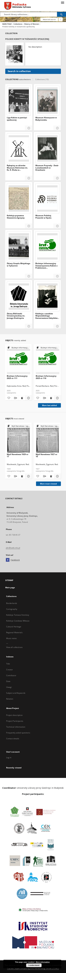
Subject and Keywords (15, 693)
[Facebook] (7, 560)
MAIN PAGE (7, 24)
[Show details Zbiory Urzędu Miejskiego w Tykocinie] (28, 276)
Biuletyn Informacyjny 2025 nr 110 (46, 377)
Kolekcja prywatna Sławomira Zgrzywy (16, 216)
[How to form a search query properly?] (61, 19)
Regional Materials (14, 632)
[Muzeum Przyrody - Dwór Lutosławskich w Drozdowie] (47, 148)
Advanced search (49, 19)
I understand (33, 965)
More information (43, 962)
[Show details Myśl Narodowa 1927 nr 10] (57, 476)
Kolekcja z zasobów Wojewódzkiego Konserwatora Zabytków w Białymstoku (46, 316)
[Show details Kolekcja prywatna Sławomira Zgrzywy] (28, 226)
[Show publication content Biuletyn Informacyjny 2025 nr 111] (22, 398)
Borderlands (11, 603)
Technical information (15, 727)
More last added (49, 405)
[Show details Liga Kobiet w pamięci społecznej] (28, 128)
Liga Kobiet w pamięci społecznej (17, 119)
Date (8, 681)
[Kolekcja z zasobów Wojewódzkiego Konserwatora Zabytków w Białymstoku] (47, 296)
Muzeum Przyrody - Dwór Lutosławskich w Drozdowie (46, 167)
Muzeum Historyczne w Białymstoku (46, 119)
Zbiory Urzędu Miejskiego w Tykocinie (18, 264)
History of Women (31, 24)
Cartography (11, 609)
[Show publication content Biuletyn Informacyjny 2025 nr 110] (51, 398)
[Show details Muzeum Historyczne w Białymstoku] (57, 128)
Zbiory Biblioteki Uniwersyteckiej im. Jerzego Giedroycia (16, 316)
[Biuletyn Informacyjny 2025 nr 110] (47, 360)
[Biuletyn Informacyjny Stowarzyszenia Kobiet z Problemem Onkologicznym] (47, 246)
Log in (8, 757)
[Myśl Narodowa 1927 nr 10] (47, 438)
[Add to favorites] (8, 398)
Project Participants (14, 721)
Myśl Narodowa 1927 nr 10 (46, 455)
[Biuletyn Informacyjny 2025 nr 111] (18, 360)
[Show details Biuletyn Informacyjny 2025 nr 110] (57, 398)
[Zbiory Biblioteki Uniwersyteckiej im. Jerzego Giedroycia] (19, 296)
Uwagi (9, 687)
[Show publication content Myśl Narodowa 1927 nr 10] (51, 476)
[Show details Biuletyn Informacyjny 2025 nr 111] (28, 398)
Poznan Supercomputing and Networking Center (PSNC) (33, 968)
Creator (9, 669)
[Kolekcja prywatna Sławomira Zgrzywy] (19, 198)
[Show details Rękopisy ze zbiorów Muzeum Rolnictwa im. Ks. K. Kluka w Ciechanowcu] (28, 178)
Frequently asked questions (18, 732)
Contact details (12, 738)
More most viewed (48, 483)
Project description (14, 715)
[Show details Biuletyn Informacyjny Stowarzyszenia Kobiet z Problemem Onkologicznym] (57, 276)
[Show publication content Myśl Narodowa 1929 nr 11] (22, 476)
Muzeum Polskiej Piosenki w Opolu (43, 216)
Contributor (11, 675)
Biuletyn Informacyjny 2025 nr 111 (17, 377)
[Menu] (62, 2)
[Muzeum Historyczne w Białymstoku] (47, 100)
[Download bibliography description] (15, 398)
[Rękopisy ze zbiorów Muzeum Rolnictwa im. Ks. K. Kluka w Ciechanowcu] (19, 148)
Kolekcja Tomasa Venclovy (17, 615)
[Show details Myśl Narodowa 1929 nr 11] (28, 476)
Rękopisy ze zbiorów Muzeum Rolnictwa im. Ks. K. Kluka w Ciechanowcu (17, 167)
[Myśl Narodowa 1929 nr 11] (18, 438)
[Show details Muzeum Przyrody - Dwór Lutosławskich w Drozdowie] (57, 178)
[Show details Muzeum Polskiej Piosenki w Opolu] (57, 226)
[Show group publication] (18, 348)
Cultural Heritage (13, 626)
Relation (9, 699)
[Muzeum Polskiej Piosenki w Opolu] (47, 198)
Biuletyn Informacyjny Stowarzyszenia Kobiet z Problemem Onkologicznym (46, 265)
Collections (18, 24)
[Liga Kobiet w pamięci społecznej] (19, 100)
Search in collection (19, 71)
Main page (10, 587)
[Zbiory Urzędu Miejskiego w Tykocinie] (19, 246)
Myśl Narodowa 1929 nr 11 (17, 455)
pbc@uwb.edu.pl (13, 547)
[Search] (61, 14)
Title (8, 663)
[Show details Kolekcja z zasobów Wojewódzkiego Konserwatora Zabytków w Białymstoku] (57, 326)
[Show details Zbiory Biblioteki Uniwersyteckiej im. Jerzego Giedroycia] (28, 326)
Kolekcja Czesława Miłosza (18, 620)
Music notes (11, 638)
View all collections (14, 647)
